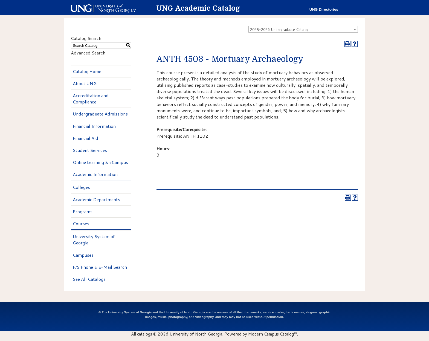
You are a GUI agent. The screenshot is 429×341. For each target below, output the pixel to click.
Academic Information (95, 174)
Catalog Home (87, 71)
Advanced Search (88, 53)
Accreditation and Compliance (91, 98)
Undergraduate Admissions (100, 114)
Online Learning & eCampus (100, 162)
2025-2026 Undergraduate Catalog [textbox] (279, 29)
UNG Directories (323, 9)
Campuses (83, 255)
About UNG (85, 83)
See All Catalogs (89, 279)
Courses (81, 223)
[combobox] (303, 29)
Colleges (81, 187)
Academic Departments (96, 199)
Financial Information (94, 126)
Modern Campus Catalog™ (272, 334)
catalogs (144, 334)
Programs (82, 211)
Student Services (90, 150)
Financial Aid (85, 138)
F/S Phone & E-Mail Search (100, 267)
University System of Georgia (94, 239)
